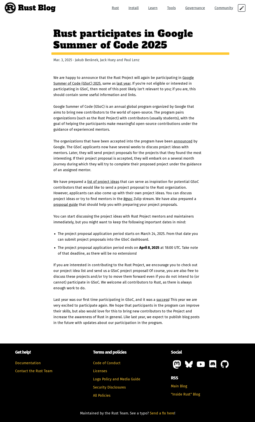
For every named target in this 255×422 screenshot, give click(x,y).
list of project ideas (103, 182)
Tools (171, 8)
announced (183, 141)
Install (133, 8)
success (162, 299)
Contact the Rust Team (33, 371)
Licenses (100, 371)
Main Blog (179, 386)
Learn (153, 8)
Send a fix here (162, 413)
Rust (115, 8)
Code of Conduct (107, 363)
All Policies (101, 395)
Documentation (28, 363)
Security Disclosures (109, 387)
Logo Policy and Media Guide (116, 379)
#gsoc (128, 199)
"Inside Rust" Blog (185, 394)
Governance (195, 8)
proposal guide (65, 204)
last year (123, 83)
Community (224, 8)
